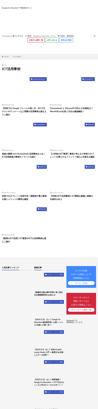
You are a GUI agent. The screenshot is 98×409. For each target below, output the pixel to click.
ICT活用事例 (17, 57)
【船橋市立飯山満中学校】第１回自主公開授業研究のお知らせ (48, 292)
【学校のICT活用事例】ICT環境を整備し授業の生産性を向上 (72, 197)
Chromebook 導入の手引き (12, 36)
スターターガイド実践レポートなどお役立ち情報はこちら (81, 303)
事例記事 (91, 124)
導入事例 (61, 36)
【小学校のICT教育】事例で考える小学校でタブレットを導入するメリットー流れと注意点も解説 (72, 155)
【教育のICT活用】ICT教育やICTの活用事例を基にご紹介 (24, 239)
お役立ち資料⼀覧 (36, 40)
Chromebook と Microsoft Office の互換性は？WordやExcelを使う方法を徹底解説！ (71, 109)
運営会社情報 (66, 40)
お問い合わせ (52, 40)
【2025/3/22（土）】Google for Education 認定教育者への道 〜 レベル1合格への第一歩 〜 (48, 321)
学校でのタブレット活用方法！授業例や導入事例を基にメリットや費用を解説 (24, 197)
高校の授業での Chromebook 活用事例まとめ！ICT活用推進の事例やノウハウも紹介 (23, 155)
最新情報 (70, 36)
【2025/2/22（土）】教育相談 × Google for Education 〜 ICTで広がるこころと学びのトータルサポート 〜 (48, 381)
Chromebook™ (89, 79)
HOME (6, 57)
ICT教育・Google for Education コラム (40, 36)
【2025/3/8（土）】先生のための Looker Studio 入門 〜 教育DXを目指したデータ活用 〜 (48, 351)
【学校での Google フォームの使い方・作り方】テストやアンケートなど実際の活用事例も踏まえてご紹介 (24, 111)
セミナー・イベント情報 (56, 273)
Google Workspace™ (40, 79)
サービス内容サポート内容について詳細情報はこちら (81, 276)
